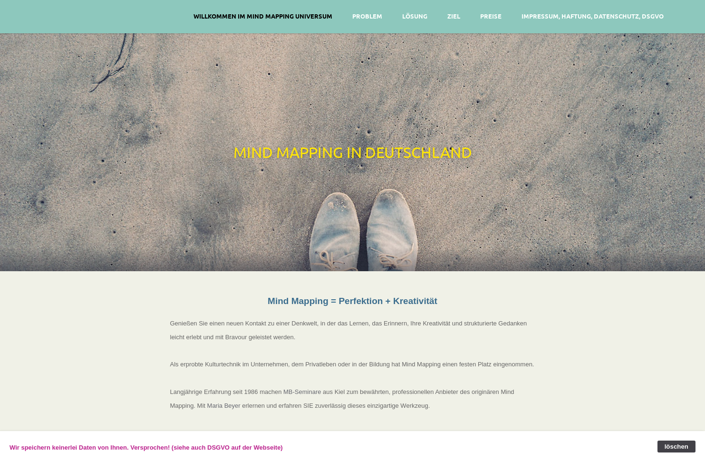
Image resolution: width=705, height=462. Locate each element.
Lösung (414, 16)
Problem (367, 16)
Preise (491, 16)
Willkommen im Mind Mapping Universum (262, 16)
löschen (676, 446)
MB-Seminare (302, 391)
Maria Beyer (224, 405)
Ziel (453, 16)
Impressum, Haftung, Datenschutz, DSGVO (593, 16)
